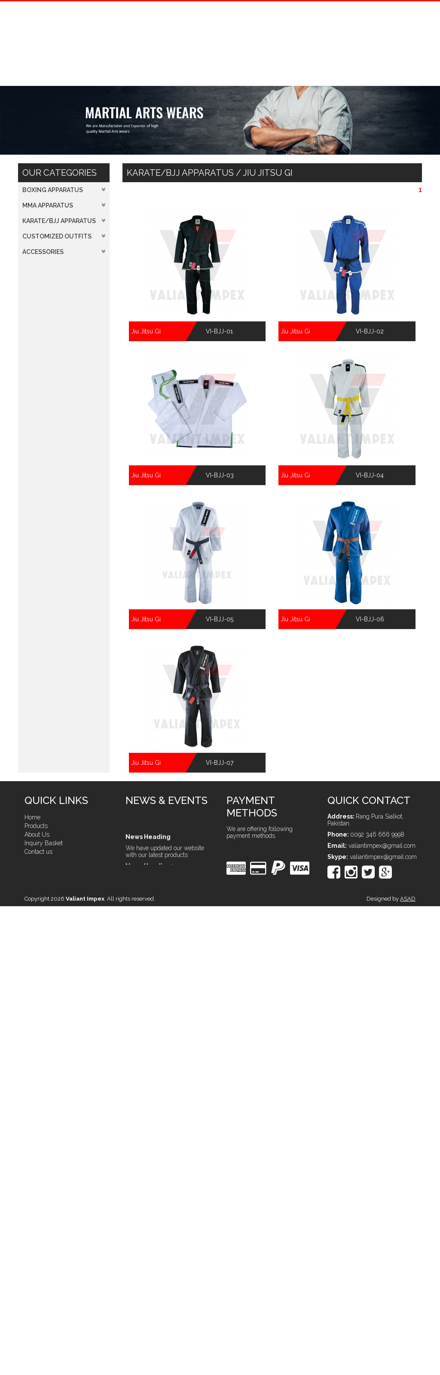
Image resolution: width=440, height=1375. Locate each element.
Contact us (38, 851)
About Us (36, 834)
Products (36, 825)
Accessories (63, 251)
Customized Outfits (63, 236)
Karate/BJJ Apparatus (63, 220)
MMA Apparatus (63, 205)
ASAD (408, 898)
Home (32, 817)
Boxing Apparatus (63, 189)
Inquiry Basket (43, 843)
